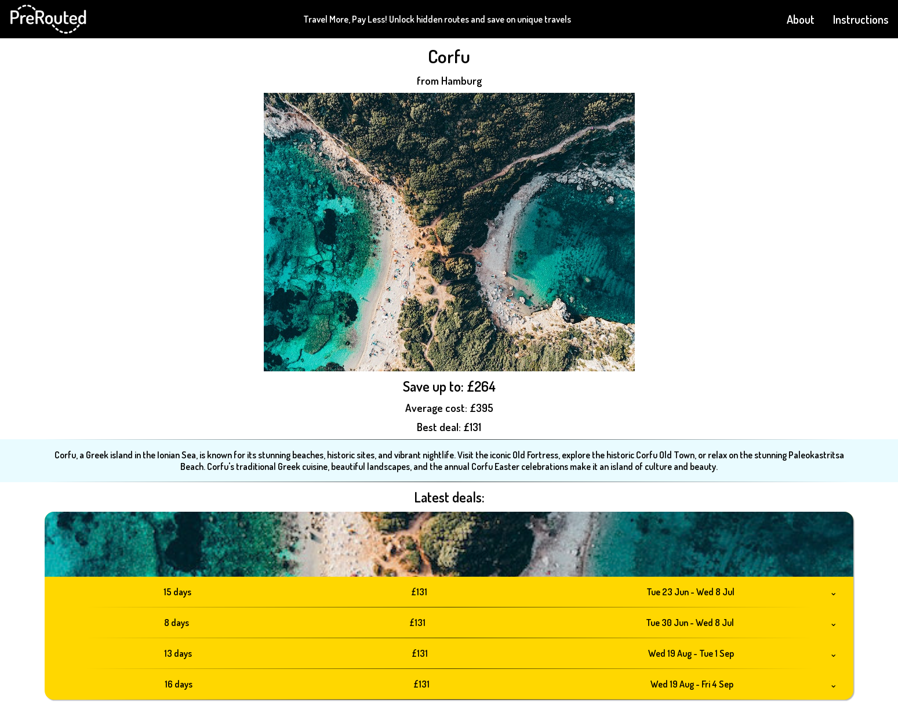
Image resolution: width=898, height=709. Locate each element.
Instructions (861, 19)
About (801, 19)
